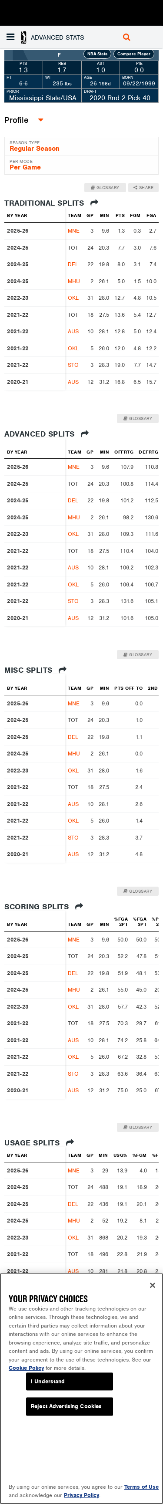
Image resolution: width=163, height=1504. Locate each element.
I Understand (48, 1381)
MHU (74, 281)
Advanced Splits (46, 434)
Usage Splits (39, 1143)
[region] (81, 1388)
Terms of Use (141, 1486)
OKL (73, 297)
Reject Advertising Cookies (66, 1406)
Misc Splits (35, 670)
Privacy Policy (81, 1495)
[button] (46, 37)
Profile (16, 120)
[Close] (152, 1285)
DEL (73, 264)
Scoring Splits (43, 906)
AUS (73, 331)
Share (143, 187)
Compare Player (133, 54)
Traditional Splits (51, 203)
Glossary (105, 187)
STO (73, 365)
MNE (74, 230)
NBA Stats (97, 54)
